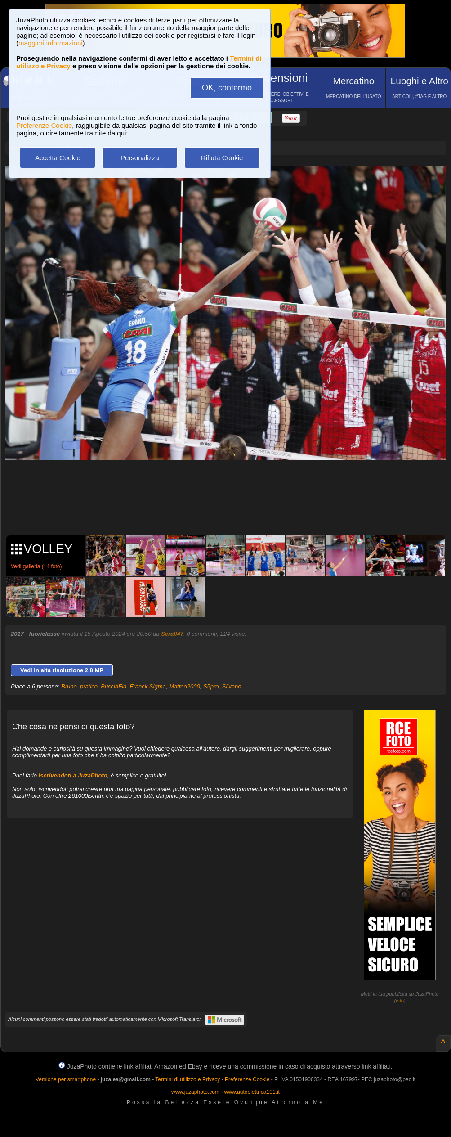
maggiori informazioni (50, 43)
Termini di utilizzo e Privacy (187, 1079)
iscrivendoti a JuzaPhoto (73, 775)
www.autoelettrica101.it (251, 1092)
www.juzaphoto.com (195, 1092)
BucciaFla (113, 686)
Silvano (231, 686)
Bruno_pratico (79, 686)
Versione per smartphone (66, 1079)
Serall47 (172, 633)
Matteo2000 (184, 686)
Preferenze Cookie (44, 125)
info (400, 1000)
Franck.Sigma (148, 686)
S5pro (211, 686)
